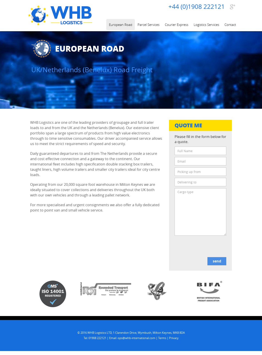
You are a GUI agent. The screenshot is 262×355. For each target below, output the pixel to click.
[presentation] (208, 246)
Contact (230, 24)
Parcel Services (149, 24)
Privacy (174, 338)
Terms (162, 338)
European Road (120, 24)
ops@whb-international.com (136, 338)
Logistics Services (206, 24)
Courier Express (176, 24)
